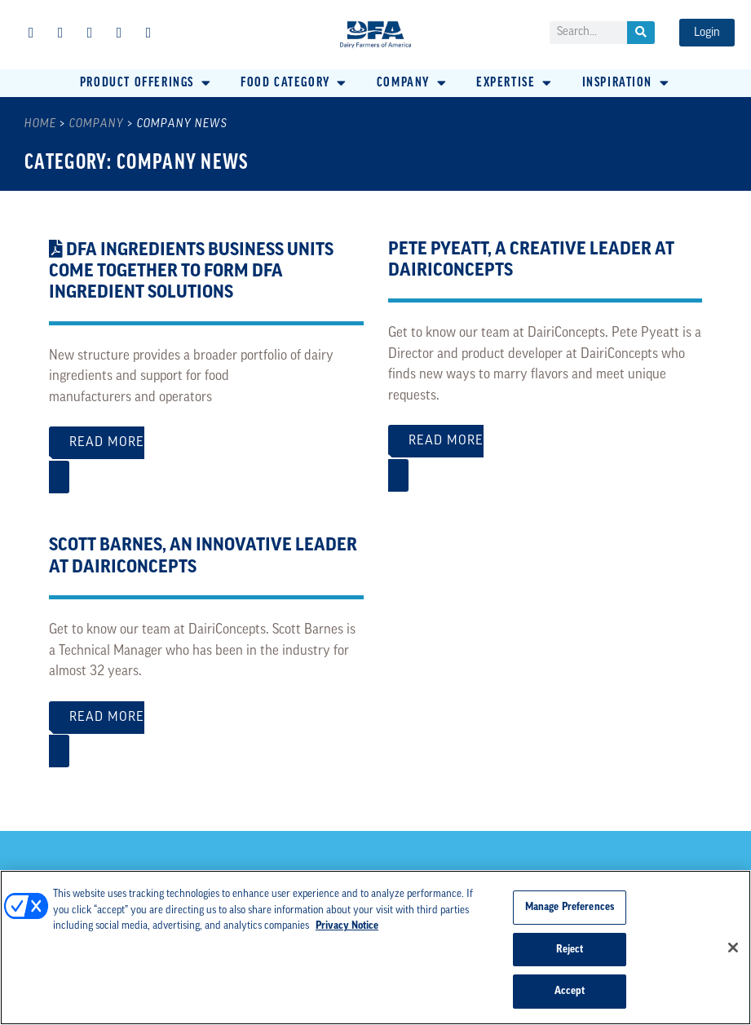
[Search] (641, 32)
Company (96, 124)
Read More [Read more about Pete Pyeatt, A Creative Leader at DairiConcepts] (545, 450)
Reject (570, 949)
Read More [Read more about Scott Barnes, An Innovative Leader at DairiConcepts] (206, 726)
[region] (375, 947)
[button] (146, 83)
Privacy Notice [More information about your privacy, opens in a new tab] (347, 926)
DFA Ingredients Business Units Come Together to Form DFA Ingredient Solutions (191, 272)
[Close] (733, 947)
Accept (569, 991)
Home (40, 124)
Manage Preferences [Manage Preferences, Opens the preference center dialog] (569, 907)
